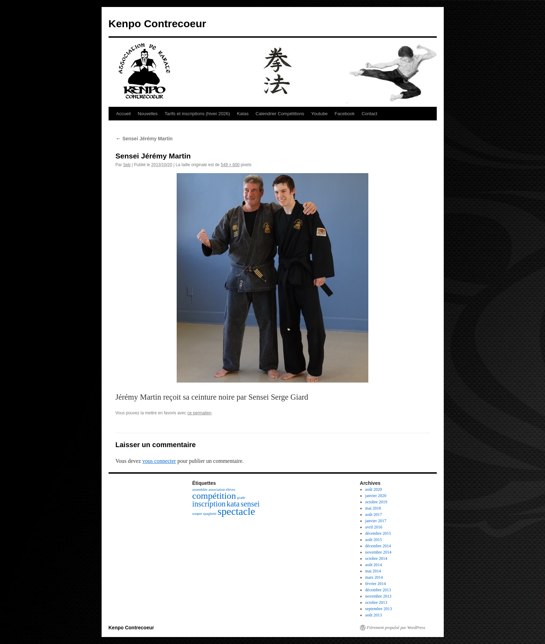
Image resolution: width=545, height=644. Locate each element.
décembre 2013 (378, 589)
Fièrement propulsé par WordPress (396, 627)
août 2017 (373, 514)
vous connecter (159, 461)
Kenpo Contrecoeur (157, 23)
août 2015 (373, 539)
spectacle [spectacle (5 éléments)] (236, 511)
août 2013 (373, 615)
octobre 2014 (376, 558)
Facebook (345, 113)
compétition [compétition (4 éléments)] (214, 496)
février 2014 (375, 583)
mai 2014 (373, 571)
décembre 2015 (378, 533)
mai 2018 (373, 508)
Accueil (123, 113)
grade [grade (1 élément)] (241, 497)
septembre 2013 (378, 608)
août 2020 (373, 489)
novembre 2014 (378, 552)
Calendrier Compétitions (280, 113)
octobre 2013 (376, 602)
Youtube (319, 113)
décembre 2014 (378, 545)
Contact (369, 113)
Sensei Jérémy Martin (144, 138)
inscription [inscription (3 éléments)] (209, 503)
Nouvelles (147, 113)
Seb (127, 164)
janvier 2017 (375, 520)
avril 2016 (373, 527)
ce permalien (199, 412)
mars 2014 (374, 577)
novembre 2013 (378, 596)
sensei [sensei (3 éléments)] (250, 503)
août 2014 (373, 564)
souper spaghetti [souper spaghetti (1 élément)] (204, 514)
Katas (243, 113)
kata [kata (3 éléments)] (233, 503)
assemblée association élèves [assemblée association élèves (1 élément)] (213, 489)
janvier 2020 (375, 495)
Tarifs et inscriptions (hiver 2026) (197, 113)
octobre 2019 (376, 501)
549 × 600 (230, 164)
